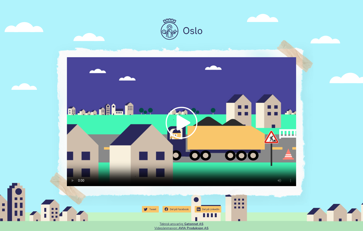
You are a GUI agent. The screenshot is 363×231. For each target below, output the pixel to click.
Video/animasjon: (181, 228)
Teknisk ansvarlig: (181, 224)
